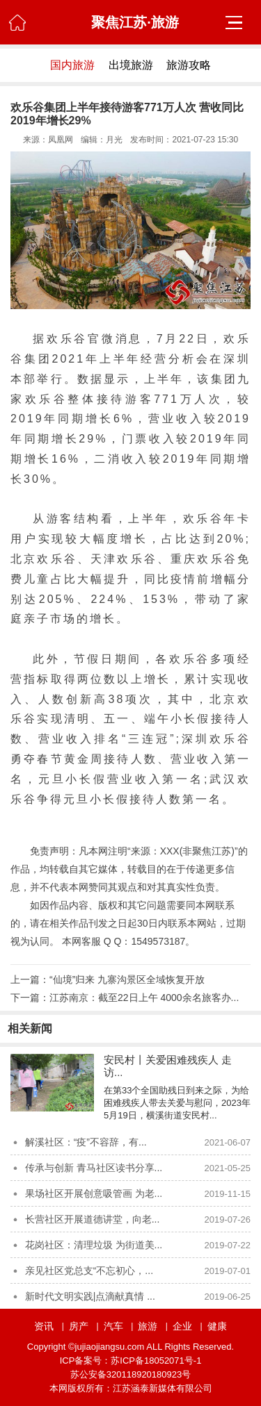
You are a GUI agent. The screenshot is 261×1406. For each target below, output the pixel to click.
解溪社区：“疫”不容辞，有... (86, 1142)
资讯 (44, 1326)
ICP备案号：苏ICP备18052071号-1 (131, 1360)
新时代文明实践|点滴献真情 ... (90, 1296)
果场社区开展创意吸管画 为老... (94, 1193)
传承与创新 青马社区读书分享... (94, 1167)
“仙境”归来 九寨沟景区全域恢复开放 (127, 979)
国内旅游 (72, 65)
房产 (78, 1326)
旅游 (147, 1326)
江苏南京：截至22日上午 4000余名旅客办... (144, 997)
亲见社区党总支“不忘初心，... (89, 1270)
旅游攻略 (188, 65)
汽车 (113, 1326)
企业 (182, 1326)
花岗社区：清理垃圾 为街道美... (94, 1244)
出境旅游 (131, 65)
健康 (217, 1326)
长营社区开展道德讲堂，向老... (92, 1219)
